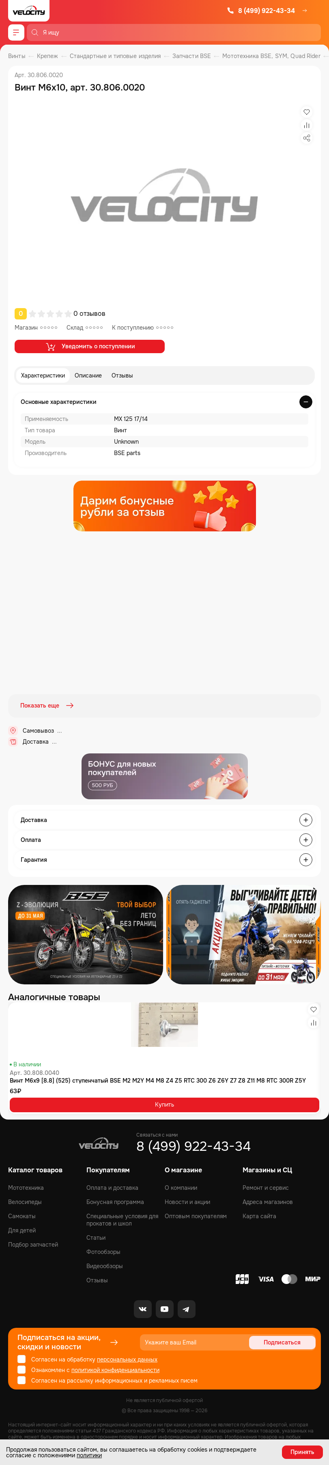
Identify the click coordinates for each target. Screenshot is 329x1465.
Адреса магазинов (268, 1201)
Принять (302, 1452)
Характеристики (43, 375)
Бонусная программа (115, 1201)
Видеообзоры (104, 1265)
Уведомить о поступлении (90, 346)
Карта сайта (259, 1215)
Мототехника (26, 1187)
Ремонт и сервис (266, 1187)
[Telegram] (187, 1309)
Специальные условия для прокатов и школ (122, 1219)
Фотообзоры (103, 1251)
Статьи (95, 1237)
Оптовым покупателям (196, 1215)
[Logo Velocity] (28, 11)
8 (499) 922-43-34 (261, 10)
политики (89, 1455)
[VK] (143, 1309)
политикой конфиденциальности (115, 1369)
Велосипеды (25, 1201)
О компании (181, 1187)
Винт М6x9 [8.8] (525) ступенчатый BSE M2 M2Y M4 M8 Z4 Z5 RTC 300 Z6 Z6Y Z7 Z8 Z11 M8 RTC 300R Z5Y (158, 1080)
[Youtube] (165, 1309)
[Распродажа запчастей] (85, 934)
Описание (88, 375)
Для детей (22, 1230)
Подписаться (284, 1342)
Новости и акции (187, 1201)
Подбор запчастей (33, 1244)
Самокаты (22, 1215)
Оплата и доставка (112, 1187)
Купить (164, 1104)
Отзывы (122, 375)
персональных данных (127, 1359)
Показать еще (47, 705)
